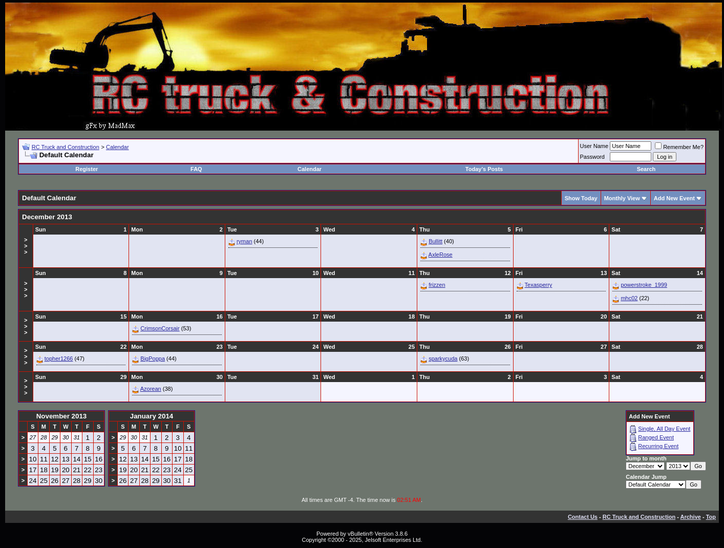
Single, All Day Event (664, 429)
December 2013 (47, 217)
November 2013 (61, 416)
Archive (690, 517)
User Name (594, 146)
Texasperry (538, 285)
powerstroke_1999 (644, 285)
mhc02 (629, 298)
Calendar (117, 147)
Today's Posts (484, 169)
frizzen (437, 285)
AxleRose (441, 254)
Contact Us (583, 517)
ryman (244, 241)
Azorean (150, 389)
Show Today (581, 198)
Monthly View (622, 198)
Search (646, 169)
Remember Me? (679, 147)
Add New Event (674, 198)
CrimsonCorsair (159, 328)
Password (592, 157)
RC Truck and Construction (65, 147)
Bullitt (435, 241)
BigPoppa (152, 358)
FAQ (196, 169)
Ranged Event (656, 437)
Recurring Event (658, 446)
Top (711, 517)
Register (86, 169)
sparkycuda (443, 358)
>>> (25, 246)
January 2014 (151, 416)
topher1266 (59, 358)
